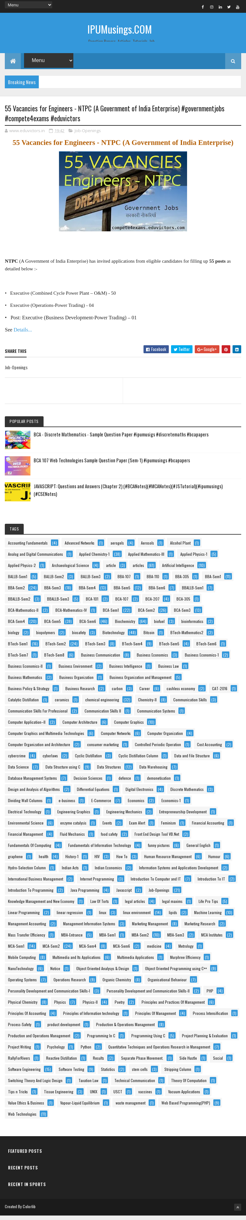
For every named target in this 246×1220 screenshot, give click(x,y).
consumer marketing (103, 749)
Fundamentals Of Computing (29, 850)
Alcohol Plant (180, 547)
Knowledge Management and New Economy (41, 906)
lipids (173, 917)
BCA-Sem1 (111, 615)
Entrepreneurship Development (183, 816)
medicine (154, 950)
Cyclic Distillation (88, 760)
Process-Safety (19, 1029)
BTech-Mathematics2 (186, 637)
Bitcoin (149, 637)
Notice (55, 973)
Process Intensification (210, 1018)
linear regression (70, 917)
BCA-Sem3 (182, 615)
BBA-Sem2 (16, 592)
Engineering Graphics (73, 816)
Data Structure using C (62, 771)
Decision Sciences (88, 782)
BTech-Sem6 (206, 648)
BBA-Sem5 (122, 592)
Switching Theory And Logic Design (35, 1085)
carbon (117, 693)
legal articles (135, 906)
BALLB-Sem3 (91, 581)
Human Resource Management (168, 861)
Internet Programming (97, 883)
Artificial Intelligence (178, 570)
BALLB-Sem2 (54, 581)
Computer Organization (165, 738)
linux (102, 917)
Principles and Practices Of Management (173, 1006)
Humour (214, 861)
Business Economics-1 (202, 659)
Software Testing (71, 1074)
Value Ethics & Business (26, 1107)
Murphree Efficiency (185, 962)
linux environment (137, 917)
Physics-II (90, 1006)
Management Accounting (27, 928)
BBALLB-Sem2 (19, 603)
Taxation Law (88, 1085)
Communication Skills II (103, 715)
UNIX (93, 1096)
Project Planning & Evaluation (205, 1040)
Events (107, 827)
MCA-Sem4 (87, 950)
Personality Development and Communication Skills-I (49, 995)
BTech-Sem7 (18, 659)
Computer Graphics (129, 727)
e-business (67, 805)
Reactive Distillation (61, 1062)
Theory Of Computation (189, 1085)
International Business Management (35, 883)
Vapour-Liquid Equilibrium (80, 1107)
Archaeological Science (70, 570)
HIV (97, 861)
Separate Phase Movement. (142, 1062)
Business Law (168, 671)
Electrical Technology (24, 816)
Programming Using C (148, 1040)
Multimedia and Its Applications (77, 962)
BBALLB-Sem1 (192, 592)
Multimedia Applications (135, 962)
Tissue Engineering (58, 1096)
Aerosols (147, 547)
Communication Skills (190, 704)
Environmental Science (26, 827)
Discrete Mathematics (187, 794)
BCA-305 (183, 603)
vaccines (145, 1096)
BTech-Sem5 (169, 648)
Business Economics (152, 659)
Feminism (168, 827)
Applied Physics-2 (22, 570)
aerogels (117, 547)
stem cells (140, 1074)
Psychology (56, 1051)
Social (218, 1062)
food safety (109, 838)
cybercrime (17, 760)
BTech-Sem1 (18, 648)
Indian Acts (70, 872)
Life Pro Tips (208, 906)
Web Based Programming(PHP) (185, 1107)
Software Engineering (24, 1074)
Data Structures (109, 771)
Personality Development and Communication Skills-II (148, 995)
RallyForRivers (19, 1062)
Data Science (18, 771)
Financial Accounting (208, 827)
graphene (15, 861)
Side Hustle (188, 1062)
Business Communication (100, 659)
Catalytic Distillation (23, 704)
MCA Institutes (212, 939)
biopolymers (45, 637)
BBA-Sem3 (52, 592)
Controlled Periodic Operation (158, 749)
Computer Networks (116, 738)
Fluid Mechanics (72, 838)
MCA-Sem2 (51, 950)
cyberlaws (50, 760)
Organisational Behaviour (167, 984)
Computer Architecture (79, 727)
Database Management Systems (32, 782)
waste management (130, 1107)
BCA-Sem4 (16, 626)
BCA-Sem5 (52, 626)
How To (121, 861)
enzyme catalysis (73, 827)
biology (13, 637)
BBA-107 (124, 581)
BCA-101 (92, 603)
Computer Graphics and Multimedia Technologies (46, 738)
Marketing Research (199, 928)
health (43, 861)
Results (98, 1062)
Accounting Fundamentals (28, 547)
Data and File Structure (192, 760)
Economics (136, 805)
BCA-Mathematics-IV (71, 615)
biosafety (79, 637)
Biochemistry (125, 626)
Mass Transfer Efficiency (26, 939)
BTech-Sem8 (54, 659)
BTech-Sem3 (95, 648)
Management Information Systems (89, 928)
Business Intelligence (125, 671)
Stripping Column (177, 1074)
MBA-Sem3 (175, 939)
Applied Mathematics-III (146, 559)
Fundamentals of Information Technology (99, 850)
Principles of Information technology (91, 1018)
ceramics (62, 704)
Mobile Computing (22, 962)
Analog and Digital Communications (35, 559)
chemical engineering (102, 704)
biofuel (159, 626)
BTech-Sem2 (55, 648)
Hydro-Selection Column (27, 872)
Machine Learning (208, 917)
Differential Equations (93, 794)
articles (138, 570)
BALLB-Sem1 (17, 581)
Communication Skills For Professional (38, 715)
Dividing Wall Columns (25, 805)
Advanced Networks (79, 547)
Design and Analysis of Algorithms (34, 794)
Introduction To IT (211, 883)
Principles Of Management (155, 1018)
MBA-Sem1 (107, 939)
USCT (117, 1096)
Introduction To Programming (30, 894)
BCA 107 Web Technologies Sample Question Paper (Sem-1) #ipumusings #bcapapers (112, 464)
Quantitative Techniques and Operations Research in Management (159, 1051)
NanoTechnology (21, 973)
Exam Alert (137, 827)
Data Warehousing (153, 771)
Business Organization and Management (140, 682)
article (111, 570)
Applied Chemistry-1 (94, 559)
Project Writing (19, 1051)
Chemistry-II (147, 704)
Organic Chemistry (116, 984)
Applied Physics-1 (193, 559)
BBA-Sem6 (157, 592)
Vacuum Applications (184, 1096)
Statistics (108, 1074)
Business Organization (76, 682)
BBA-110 (153, 581)
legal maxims (172, 906)
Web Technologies (22, 1118)
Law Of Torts (99, 906)
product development (63, 1029)
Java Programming (84, 894)
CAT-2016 (219, 693)
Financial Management (25, 838)
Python (86, 1051)
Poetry (120, 1006)
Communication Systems (156, 715)
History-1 (71, 861)
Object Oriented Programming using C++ (176, 973)
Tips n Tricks (18, 1096)
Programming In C (101, 1040)
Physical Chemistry (22, 1006)
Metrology (185, 950)
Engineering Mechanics (124, 816)
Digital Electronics (139, 794)
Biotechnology (113, 637)
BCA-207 (152, 603)
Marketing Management (150, 928)
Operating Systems (22, 984)
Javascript (124, 894)
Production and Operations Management (39, 1040)
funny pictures (159, 850)
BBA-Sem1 (213, 581)
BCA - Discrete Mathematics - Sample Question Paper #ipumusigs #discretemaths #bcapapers (121, 439)
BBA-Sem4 (87, 592)
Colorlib (29, 1211)
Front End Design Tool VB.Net (157, 838)
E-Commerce (101, 805)
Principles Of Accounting (27, 1018)
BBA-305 (182, 581)
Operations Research (69, 984)
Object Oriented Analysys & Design (102, 973)
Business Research (80, 693)
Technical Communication (134, 1085)
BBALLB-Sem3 (58, 603)
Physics (60, 1006)
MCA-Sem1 (16, 950)
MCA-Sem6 (121, 950)
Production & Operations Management (125, 1029)
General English (198, 850)
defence (125, 782)
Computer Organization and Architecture (39, 749)
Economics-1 (171, 805)
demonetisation (159, 782)
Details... (22, 334)
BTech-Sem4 (132, 648)
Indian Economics (108, 872)
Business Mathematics (25, 682)
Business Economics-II (25, 671)
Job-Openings (88, 135)
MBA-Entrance (72, 939)
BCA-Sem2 (146, 615)
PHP (210, 995)
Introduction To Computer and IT (156, 883)
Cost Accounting (209, 749)
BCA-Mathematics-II (23, 615)
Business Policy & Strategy (28, 693)
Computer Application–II (26, 727)
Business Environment (75, 671)
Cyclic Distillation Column (138, 760)
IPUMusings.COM (119, 28)
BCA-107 (121, 603)
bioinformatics (192, 626)
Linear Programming (24, 917)
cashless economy (181, 693)
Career (144, 693)
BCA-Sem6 (87, 626)
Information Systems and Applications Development (178, 872)
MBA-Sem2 (140, 939)
